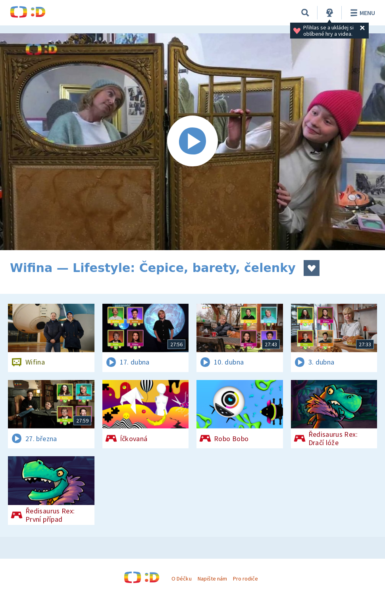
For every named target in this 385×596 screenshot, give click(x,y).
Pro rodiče (245, 578)
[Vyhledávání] (305, 12)
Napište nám (212, 578)
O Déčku (181, 578)
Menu (361, 13)
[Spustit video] (192, 141)
